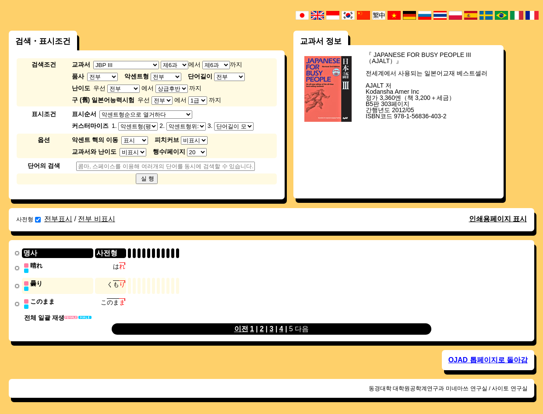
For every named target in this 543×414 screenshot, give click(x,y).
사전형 (28, 219)
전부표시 (58, 219)
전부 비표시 (96, 219)
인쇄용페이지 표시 (498, 219)
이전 (241, 327)
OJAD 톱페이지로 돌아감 (488, 358)
